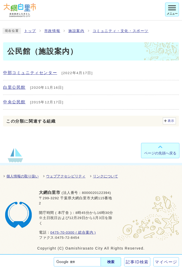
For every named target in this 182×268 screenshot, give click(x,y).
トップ (30, 31)
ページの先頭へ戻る (160, 153)
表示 (171, 120)
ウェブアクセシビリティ (65, 176)
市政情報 (52, 31)
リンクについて (105, 176)
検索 (110, 262)
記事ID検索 (137, 262)
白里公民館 (14, 87)
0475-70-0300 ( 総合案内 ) (73, 232)
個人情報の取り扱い (22, 176)
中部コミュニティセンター (30, 73)
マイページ (166, 262)
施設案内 (76, 31)
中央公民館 (14, 102)
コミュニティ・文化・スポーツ (120, 31)
